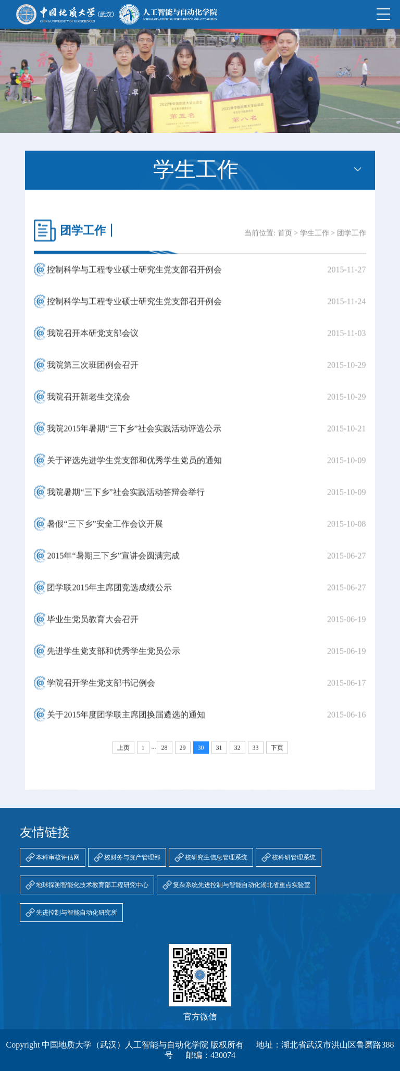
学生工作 (314, 240)
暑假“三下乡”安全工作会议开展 (104, 530)
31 (219, 754)
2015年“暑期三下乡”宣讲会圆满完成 (113, 562)
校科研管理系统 (294, 857)
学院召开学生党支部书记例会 (101, 689)
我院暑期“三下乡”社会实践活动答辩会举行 (125, 499)
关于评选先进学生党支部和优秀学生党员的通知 (134, 467)
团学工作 (351, 240)
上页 (123, 754)
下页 (277, 754)
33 (256, 754)
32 (237, 754)
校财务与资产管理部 (132, 857)
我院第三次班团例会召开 (93, 371)
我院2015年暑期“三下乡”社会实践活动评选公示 (134, 435)
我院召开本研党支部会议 (93, 340)
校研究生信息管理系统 (216, 857)
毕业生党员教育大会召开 (93, 626)
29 (183, 754)
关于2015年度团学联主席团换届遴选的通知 (126, 721)
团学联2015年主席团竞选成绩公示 (109, 594)
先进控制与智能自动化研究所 (76, 912)
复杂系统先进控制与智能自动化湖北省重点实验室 (241, 885)
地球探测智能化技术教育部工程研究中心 (92, 885)
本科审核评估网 (58, 857)
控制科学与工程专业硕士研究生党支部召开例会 (134, 276)
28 (164, 754)
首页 (285, 240)
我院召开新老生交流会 (88, 403)
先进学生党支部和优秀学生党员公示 (113, 658)
